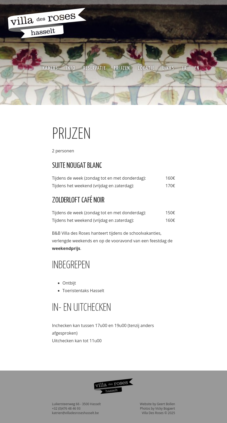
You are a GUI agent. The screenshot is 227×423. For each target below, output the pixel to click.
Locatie (146, 68)
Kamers (50, 68)
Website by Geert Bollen (157, 404)
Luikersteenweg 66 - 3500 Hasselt (76, 404)
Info (70, 68)
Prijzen (122, 68)
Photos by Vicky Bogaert (157, 408)
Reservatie (94, 68)
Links (168, 68)
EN (197, 68)
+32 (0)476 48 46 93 (66, 408)
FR (184, 68)
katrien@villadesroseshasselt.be (75, 413)
